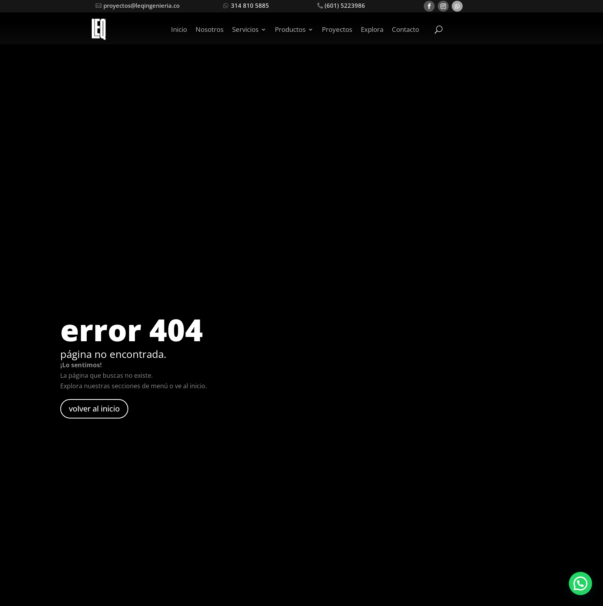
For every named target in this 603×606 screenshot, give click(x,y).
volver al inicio (94, 408)
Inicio (179, 29)
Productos (290, 29)
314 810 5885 (250, 5)
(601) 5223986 (345, 5)
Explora (372, 29)
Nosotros (210, 29)
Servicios (245, 29)
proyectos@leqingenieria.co (141, 5)
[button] (580, 583)
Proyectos (337, 29)
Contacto (405, 29)
